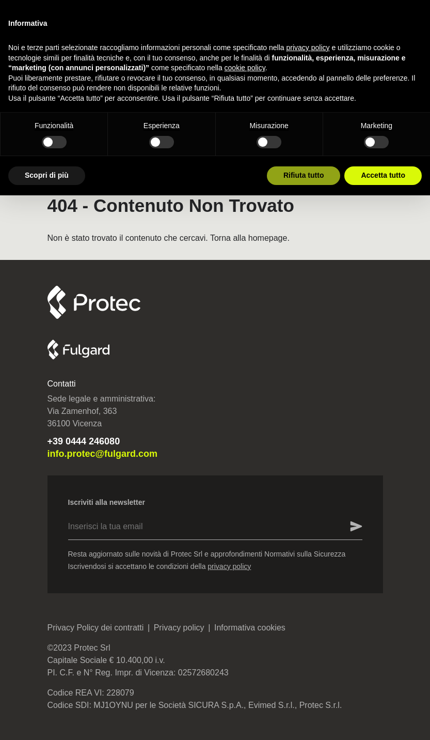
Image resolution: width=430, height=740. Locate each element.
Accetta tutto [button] (383, 175)
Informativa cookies (249, 627)
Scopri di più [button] (47, 175)
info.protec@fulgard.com (102, 454)
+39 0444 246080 (83, 441)
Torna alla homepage (248, 238)
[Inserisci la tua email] (349, 526)
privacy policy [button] (308, 47)
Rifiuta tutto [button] (303, 175)
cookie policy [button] (245, 68)
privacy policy (229, 566)
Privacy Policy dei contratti (95, 627)
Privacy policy (179, 627)
